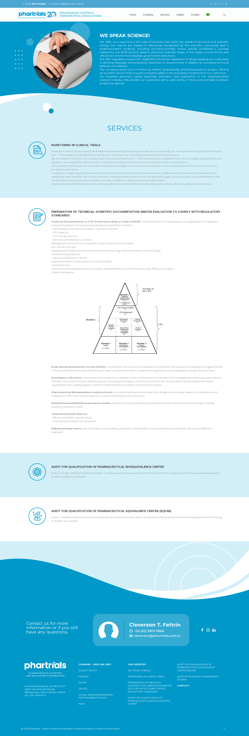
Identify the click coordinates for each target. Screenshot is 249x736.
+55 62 (35, 3)
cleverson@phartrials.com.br (67, 3)
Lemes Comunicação (108, 728)
